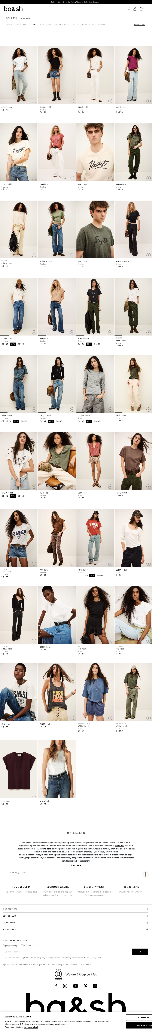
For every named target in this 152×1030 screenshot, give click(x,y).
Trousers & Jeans (62, 24)
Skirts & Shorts (46, 24)
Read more (76, 865)
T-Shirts (33, 24)
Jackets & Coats (88, 24)
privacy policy (39, 958)
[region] (76, 1021)
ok (140, 952)
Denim (75, 24)
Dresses (9, 24)
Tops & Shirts (21, 24)
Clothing (13, 873)
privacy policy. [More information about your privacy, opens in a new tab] (30, 1027)
